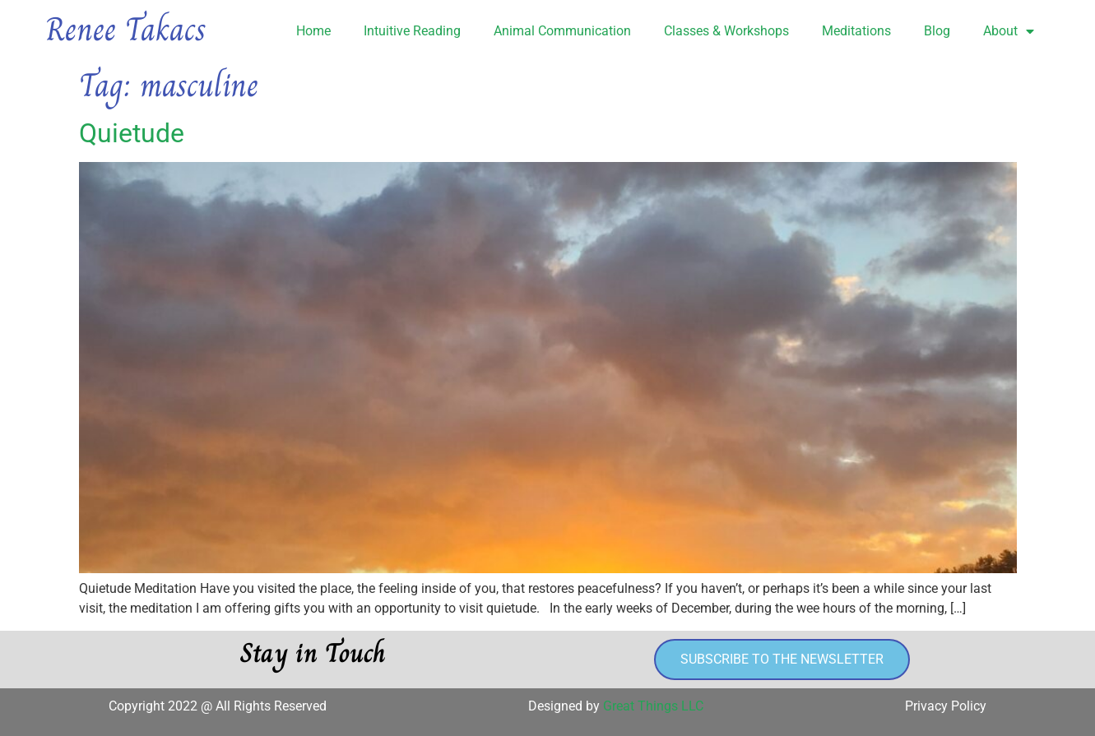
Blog (937, 31)
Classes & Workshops (726, 31)
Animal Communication (562, 31)
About (1008, 31)
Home (313, 31)
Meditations (856, 31)
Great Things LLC (653, 706)
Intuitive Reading (412, 31)
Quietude (131, 133)
